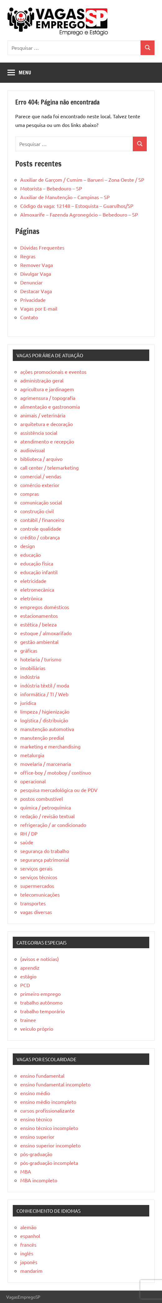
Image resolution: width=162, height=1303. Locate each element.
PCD (25, 985)
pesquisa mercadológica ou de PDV (59, 790)
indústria (29, 676)
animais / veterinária (42, 415)
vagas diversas (36, 912)
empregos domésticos (44, 607)
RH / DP (29, 833)
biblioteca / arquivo (41, 459)
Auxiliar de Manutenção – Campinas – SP (65, 197)
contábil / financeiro (42, 520)
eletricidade (33, 581)
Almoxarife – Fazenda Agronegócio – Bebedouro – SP (79, 214)
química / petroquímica (45, 807)
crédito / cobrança (40, 537)
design (27, 546)
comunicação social (41, 502)
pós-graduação (36, 1154)
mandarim (31, 1271)
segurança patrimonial (44, 859)
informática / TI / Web (44, 694)
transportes (33, 903)
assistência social (38, 432)
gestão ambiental (39, 642)
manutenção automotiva (47, 729)
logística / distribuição (44, 720)
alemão (28, 1227)
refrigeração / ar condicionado (53, 825)
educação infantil (39, 572)
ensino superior (37, 1136)
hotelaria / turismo (40, 659)
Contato (29, 317)
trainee (28, 1020)
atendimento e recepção (47, 441)
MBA (25, 1171)
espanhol (30, 1236)
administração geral (41, 380)
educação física (36, 563)
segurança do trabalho (44, 851)
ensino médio (35, 1093)
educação (30, 554)
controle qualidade (40, 528)
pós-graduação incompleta (49, 1163)
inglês (26, 1253)
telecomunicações (40, 894)
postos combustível (41, 798)
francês (28, 1244)
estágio (28, 976)
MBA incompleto (38, 1180)
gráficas (28, 650)
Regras (27, 256)
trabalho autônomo (41, 1002)
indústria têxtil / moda (44, 685)
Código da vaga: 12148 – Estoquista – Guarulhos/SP (76, 206)
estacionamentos (39, 615)
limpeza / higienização (44, 711)
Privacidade (33, 300)
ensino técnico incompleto (49, 1128)
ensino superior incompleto (50, 1145)
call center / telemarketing (49, 467)
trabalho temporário (42, 1011)
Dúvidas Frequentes (42, 247)
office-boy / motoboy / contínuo (55, 772)
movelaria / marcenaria (45, 764)
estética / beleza (38, 624)
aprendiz (29, 967)
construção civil (37, 511)
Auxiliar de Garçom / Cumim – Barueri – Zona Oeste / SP (82, 179)
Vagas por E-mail (38, 308)
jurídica (28, 703)
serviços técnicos (38, 877)
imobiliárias (32, 668)
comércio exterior (39, 485)
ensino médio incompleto (48, 1102)
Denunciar (31, 282)
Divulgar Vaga (35, 273)
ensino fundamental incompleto (55, 1084)
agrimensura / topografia (47, 398)
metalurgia (32, 755)
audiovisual (32, 450)
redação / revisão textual (47, 816)
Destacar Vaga (36, 291)
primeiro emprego (40, 994)
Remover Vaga (36, 265)
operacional (33, 781)
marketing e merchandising (50, 746)
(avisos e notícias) (39, 959)
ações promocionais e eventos (53, 371)
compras (29, 493)
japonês (28, 1262)
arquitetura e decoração (46, 424)
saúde (26, 842)
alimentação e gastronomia (50, 406)
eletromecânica (37, 589)
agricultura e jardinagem (47, 389)
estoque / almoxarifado (46, 633)
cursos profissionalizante (47, 1110)
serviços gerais (36, 868)
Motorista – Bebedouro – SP (51, 188)
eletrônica (31, 598)
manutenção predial (42, 737)
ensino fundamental (42, 1075)
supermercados (37, 886)
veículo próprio (36, 1028)
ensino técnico (36, 1119)
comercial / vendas (40, 476)
